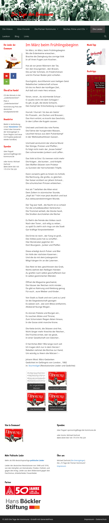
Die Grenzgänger (78, 460)
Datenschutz (101, 519)
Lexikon (6, 36)
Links (26, 36)
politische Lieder (37, 460)
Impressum (61, 466)
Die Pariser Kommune (47, 29)
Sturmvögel (34, 365)
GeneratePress (46, 519)
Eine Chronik (23, 29)
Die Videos (7, 29)
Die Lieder (98, 29)
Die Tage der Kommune (32, 14)
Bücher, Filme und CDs (76, 29)
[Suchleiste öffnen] (105, 36)
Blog (17, 36)
